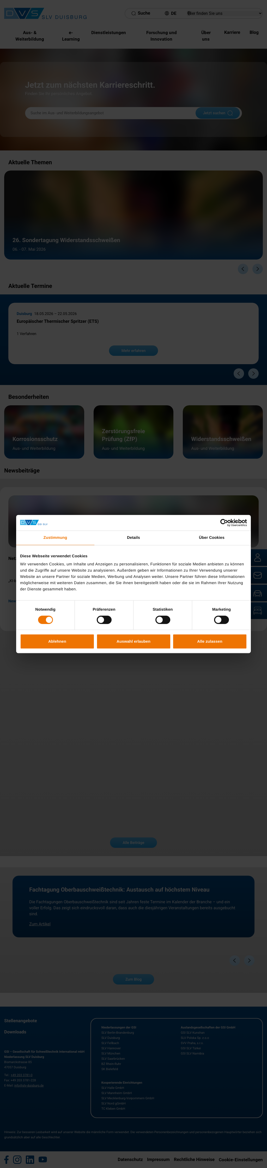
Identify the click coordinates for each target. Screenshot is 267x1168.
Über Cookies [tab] (211, 537)
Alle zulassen (209, 641)
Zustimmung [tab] (55, 537)
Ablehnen (57, 641)
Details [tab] (133, 537)
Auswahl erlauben (133, 641)
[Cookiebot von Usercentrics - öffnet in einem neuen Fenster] (224, 523)
